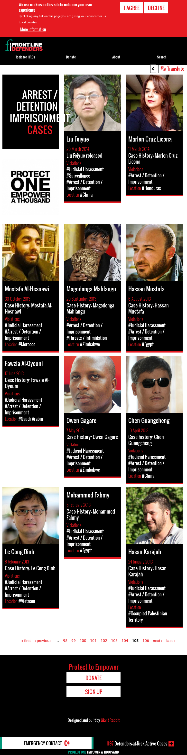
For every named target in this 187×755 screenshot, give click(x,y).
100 (83, 640)
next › (157, 640)
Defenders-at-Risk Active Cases (136, 743)
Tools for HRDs (25, 56)
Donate (71, 56)
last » (171, 640)
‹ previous (43, 640)
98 (65, 640)
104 (125, 640)
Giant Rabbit (110, 720)
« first (26, 640)
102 (104, 640)
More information (33, 29)
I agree (132, 8)
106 (145, 640)
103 (114, 640)
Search (162, 56)
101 (93, 640)
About (116, 56)
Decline (156, 8)
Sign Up (93, 692)
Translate (175, 68)
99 (73, 640)
